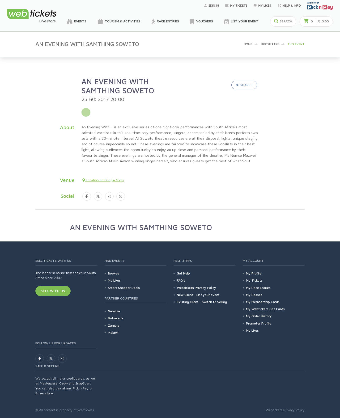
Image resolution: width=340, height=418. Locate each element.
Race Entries (165, 21)
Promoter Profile (258, 323)
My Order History (259, 316)
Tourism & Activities (119, 21)
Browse (113, 273)
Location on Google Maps (103, 180)
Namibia (114, 311)
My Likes (263, 5)
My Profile (253, 273)
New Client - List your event (198, 295)
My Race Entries (258, 288)
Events (76, 21)
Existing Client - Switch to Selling (202, 302)
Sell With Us (53, 291)
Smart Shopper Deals (124, 288)
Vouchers (201, 21)
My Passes (254, 295)
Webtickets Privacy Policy (196, 288)
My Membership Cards (263, 302)
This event (296, 44)
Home (248, 44)
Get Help (183, 273)
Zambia (113, 325)
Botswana (115, 318)
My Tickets (236, 5)
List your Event (241, 21)
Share (243, 85)
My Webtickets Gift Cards (265, 309)
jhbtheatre (270, 44)
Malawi (113, 332)
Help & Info (289, 5)
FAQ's (181, 280)
